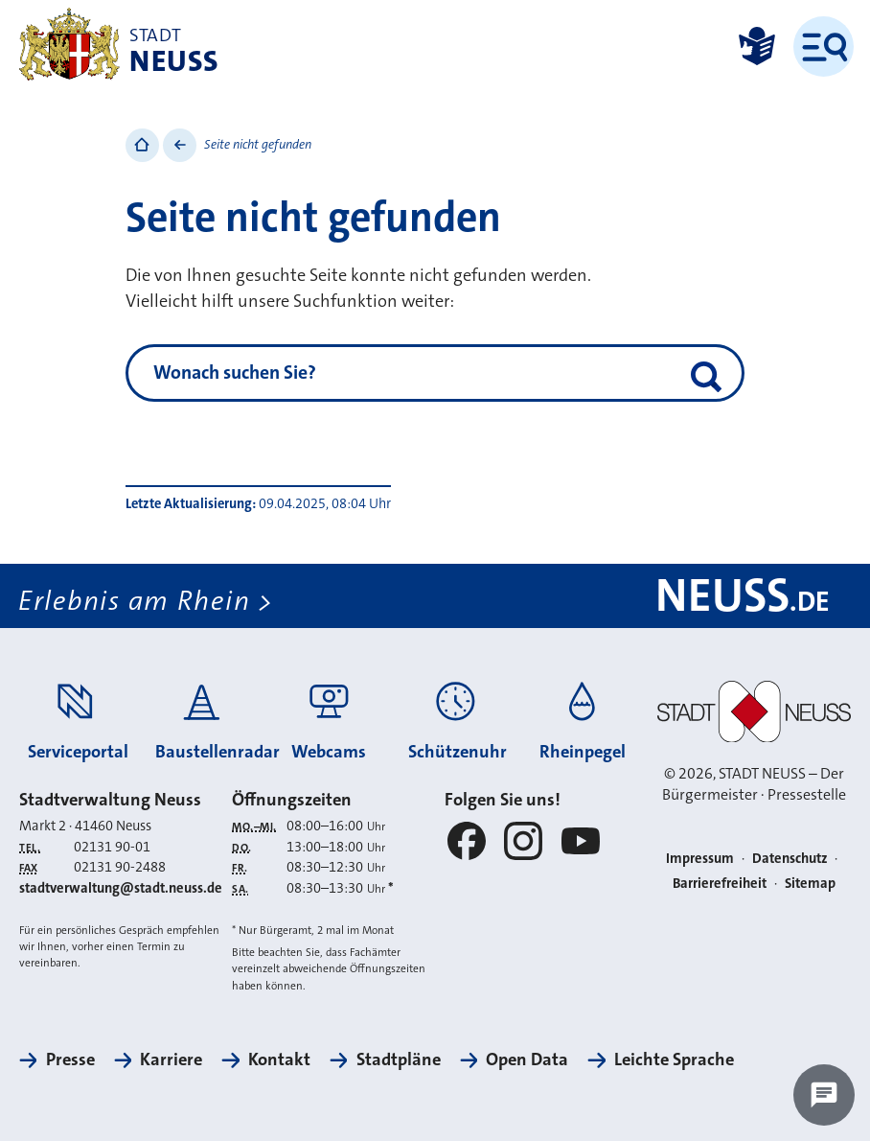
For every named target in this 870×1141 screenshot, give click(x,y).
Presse (70, 1059)
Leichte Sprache (674, 1059)
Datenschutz (790, 859)
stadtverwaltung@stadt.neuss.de (120, 888)
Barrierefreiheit (720, 883)
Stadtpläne (398, 1059)
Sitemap (810, 883)
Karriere (171, 1059)
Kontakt (279, 1059)
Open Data (527, 1059)
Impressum (700, 859)
